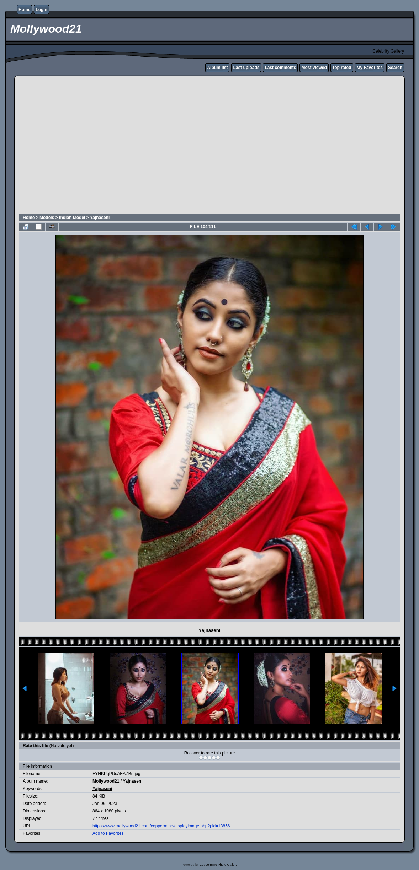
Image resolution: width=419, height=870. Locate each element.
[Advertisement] (66, 146)
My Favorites (370, 67)
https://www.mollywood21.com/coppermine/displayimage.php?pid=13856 (161, 825)
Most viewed (314, 67)
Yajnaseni (100, 217)
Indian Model (72, 217)
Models (46, 217)
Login (41, 9)
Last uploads (246, 67)
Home (24, 9)
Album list (217, 67)
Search (395, 67)
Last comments (280, 67)
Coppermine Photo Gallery (218, 864)
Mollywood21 (105, 781)
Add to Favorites (107, 833)
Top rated (341, 67)
